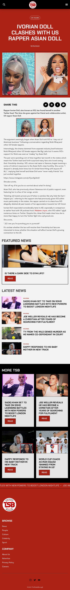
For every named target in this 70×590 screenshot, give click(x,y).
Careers (5, 566)
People (5, 530)
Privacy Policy (8, 562)
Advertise (6, 558)
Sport (4, 542)
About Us (6, 554)
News (4, 526)
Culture (5, 534)
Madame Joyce (41, 210)
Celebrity (6, 538)
